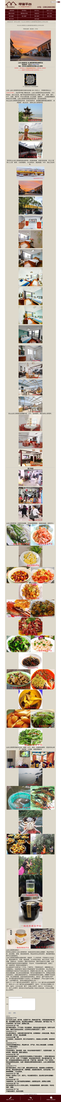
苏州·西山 (24, 10)
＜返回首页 (11, 10)
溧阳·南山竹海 (24, 13)
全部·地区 (36, 19)
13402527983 (35, 64)
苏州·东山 (36, 10)
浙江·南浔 (36, 16)
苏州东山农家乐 (17, 21)
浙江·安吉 (49, 13)
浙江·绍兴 (49, 16)
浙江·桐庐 (24, 16)
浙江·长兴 (11, 19)
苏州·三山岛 (50, 10)
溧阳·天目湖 (11, 13)
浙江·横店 (11, 16)
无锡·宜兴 (36, 13)
